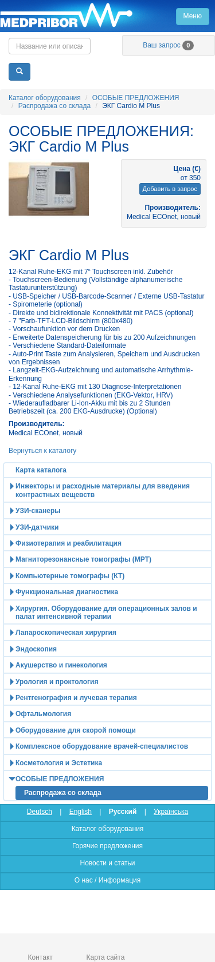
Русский (123, 812)
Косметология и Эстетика (58, 763)
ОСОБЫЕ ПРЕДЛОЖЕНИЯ (135, 98)
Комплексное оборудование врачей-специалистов (101, 746)
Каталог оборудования (45, 98)
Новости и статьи (107, 863)
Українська (171, 812)
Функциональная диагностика (66, 592)
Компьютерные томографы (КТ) (69, 576)
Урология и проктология (56, 682)
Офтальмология (43, 714)
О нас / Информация (107, 880)
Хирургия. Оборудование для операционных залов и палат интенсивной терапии (106, 613)
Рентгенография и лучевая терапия (76, 698)
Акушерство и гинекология (61, 665)
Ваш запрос (168, 45)
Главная (107, 16)
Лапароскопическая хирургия (65, 633)
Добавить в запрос (170, 188)
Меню (192, 16)
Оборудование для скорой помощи (75, 730)
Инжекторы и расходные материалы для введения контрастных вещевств (102, 490)
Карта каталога (41, 470)
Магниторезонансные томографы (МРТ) (83, 559)
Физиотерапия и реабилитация (68, 543)
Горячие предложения (107, 846)
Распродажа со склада (54, 106)
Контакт (40, 957)
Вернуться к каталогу (42, 451)
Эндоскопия (36, 649)
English (80, 812)
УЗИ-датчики (37, 527)
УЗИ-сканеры (37, 511)
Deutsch (39, 812)
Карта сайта (106, 957)
